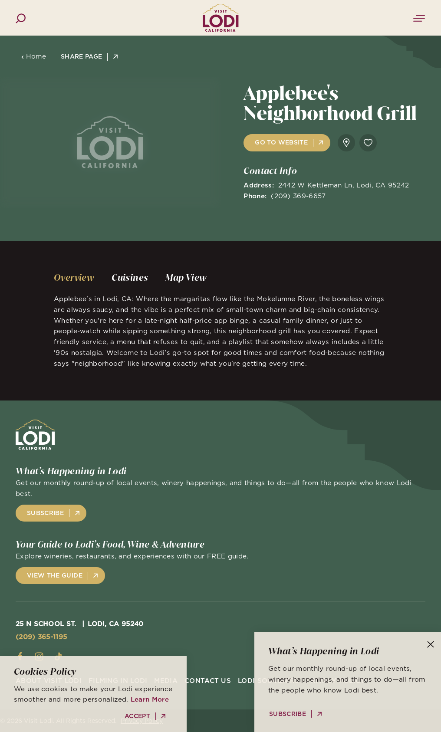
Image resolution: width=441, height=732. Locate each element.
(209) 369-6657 (298, 195)
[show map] (346, 142)
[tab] (74, 278)
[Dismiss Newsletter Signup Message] (430, 644)
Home (33, 56)
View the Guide (54, 575)
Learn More (150, 699)
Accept (137, 716)
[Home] (220, 17)
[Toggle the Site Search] (21, 17)
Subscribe (45, 513)
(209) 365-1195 (41, 636)
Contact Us (207, 680)
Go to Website (281, 142)
